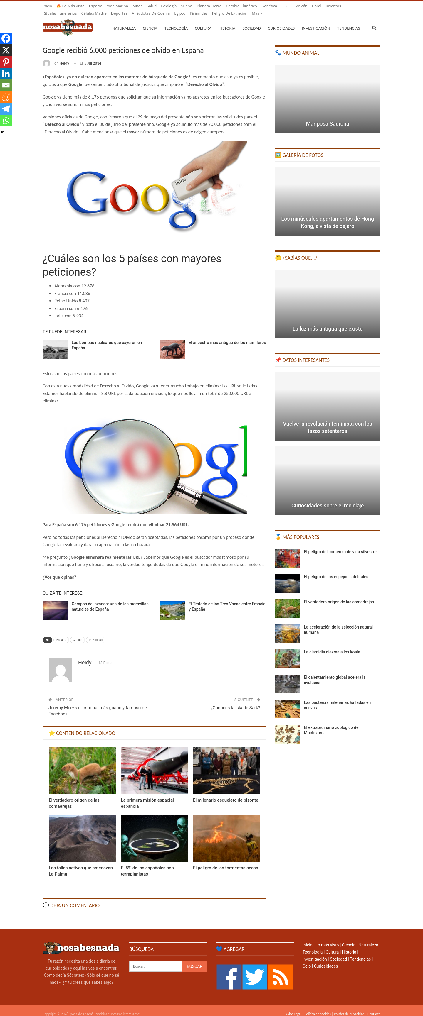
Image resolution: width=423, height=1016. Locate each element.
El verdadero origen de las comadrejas (339, 594)
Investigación (316, 21)
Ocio (307, 959)
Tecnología (176, 21)
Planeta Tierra (209, 6)
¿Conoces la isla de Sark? (235, 700)
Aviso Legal (293, 1007)
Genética (269, 6)
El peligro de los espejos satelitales (336, 569)
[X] (6, 50)
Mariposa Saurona (327, 117)
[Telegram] (6, 109)
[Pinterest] (6, 62)
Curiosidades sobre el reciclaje (327, 498)
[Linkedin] (6, 73)
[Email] (6, 85)
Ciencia (150, 21)
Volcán (302, 6)
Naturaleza (124, 21)
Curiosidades (281, 21)
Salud (152, 6)
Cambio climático (241, 6)
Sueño (186, 6)
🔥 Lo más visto (70, 6)
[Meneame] (6, 97)
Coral (316, 6)
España (61, 632)
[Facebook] (6, 38)
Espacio (96, 6)
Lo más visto (327, 938)
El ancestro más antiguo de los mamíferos (227, 335)
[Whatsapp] (6, 120)
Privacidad (96, 632)
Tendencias (360, 952)
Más (331, 6)
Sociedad (251, 21)
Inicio (47, 6)
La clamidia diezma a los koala (332, 645)
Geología (169, 6)
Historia (227, 21)
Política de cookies (317, 1007)
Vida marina (117, 6)
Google (77, 632)
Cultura (203, 21)
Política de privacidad (349, 1007)
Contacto (373, 1007)
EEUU (286, 6)
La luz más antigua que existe (327, 322)
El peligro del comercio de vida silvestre (340, 544)
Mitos (137, 6)
